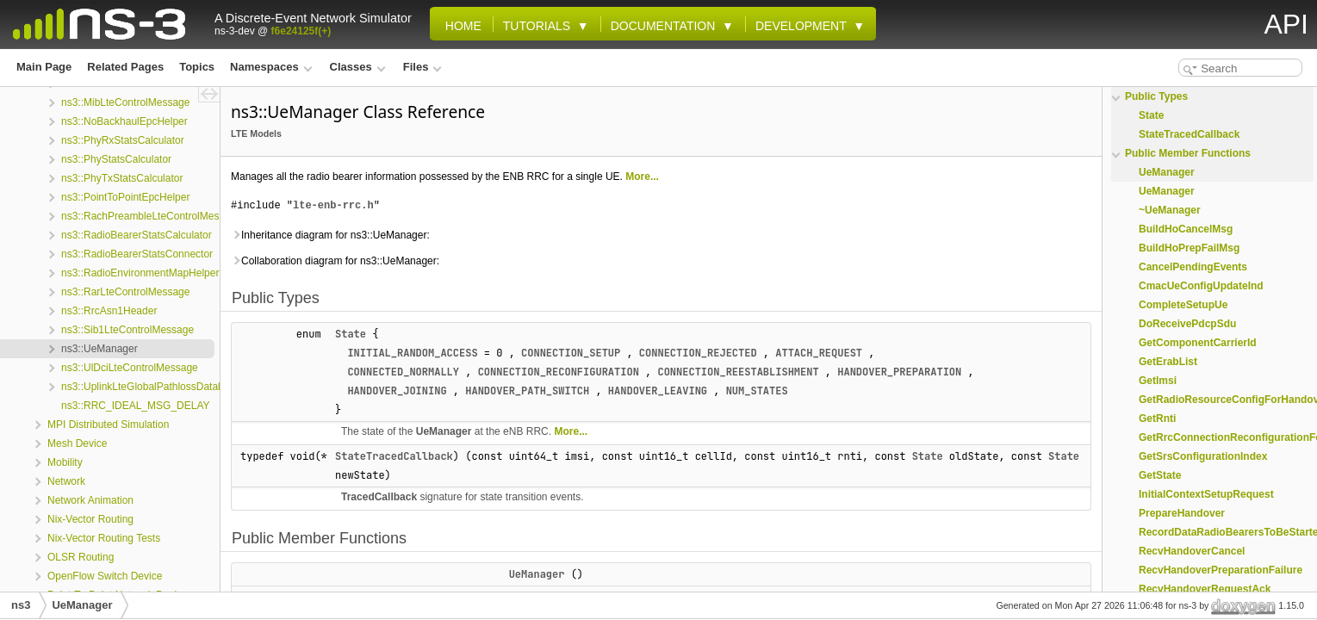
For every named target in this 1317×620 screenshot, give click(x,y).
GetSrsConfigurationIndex (1203, 456)
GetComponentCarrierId (1198, 343)
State (350, 334)
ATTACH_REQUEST (818, 353)
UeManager (444, 431)
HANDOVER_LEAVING (657, 391)
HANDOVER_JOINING (396, 391)
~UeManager (1170, 210)
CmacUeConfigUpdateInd (1201, 286)
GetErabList (1168, 362)
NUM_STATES (757, 391)
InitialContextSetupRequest (1206, 494)
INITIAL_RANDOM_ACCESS (412, 353)
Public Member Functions (1188, 153)
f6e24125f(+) (301, 31)
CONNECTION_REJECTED (698, 353)
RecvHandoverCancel (1192, 551)
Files (422, 66)
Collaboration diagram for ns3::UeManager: (335, 261)
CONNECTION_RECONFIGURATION (558, 372)
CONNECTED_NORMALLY (403, 372)
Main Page (43, 66)
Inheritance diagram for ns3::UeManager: (330, 235)
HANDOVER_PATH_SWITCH (527, 391)
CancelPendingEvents (1193, 267)
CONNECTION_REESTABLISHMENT (737, 372)
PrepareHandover (1182, 513)
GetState (1160, 475)
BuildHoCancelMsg (1186, 229)
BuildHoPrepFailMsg (1189, 248)
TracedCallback (379, 497)
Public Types (1156, 96)
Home (459, 26)
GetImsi (1158, 381)
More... (642, 176)
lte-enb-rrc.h (333, 205)
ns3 (20, 604)
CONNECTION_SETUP (570, 353)
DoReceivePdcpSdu (1187, 324)
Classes (358, 66)
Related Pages (125, 66)
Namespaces (271, 66)
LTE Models (256, 133)
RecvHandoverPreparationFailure (1220, 570)
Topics (196, 66)
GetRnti (1157, 418)
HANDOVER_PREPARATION (899, 372)
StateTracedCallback (394, 456)
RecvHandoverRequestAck (1204, 589)
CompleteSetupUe (1183, 305)
